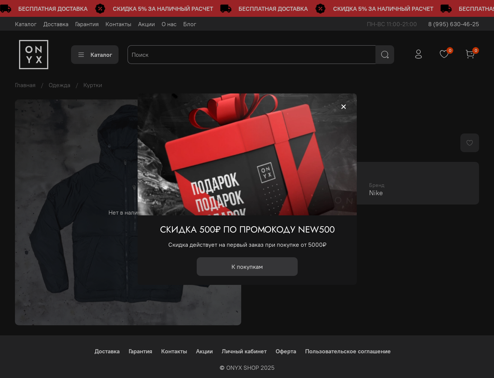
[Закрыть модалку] (343, 106)
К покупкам (247, 266)
